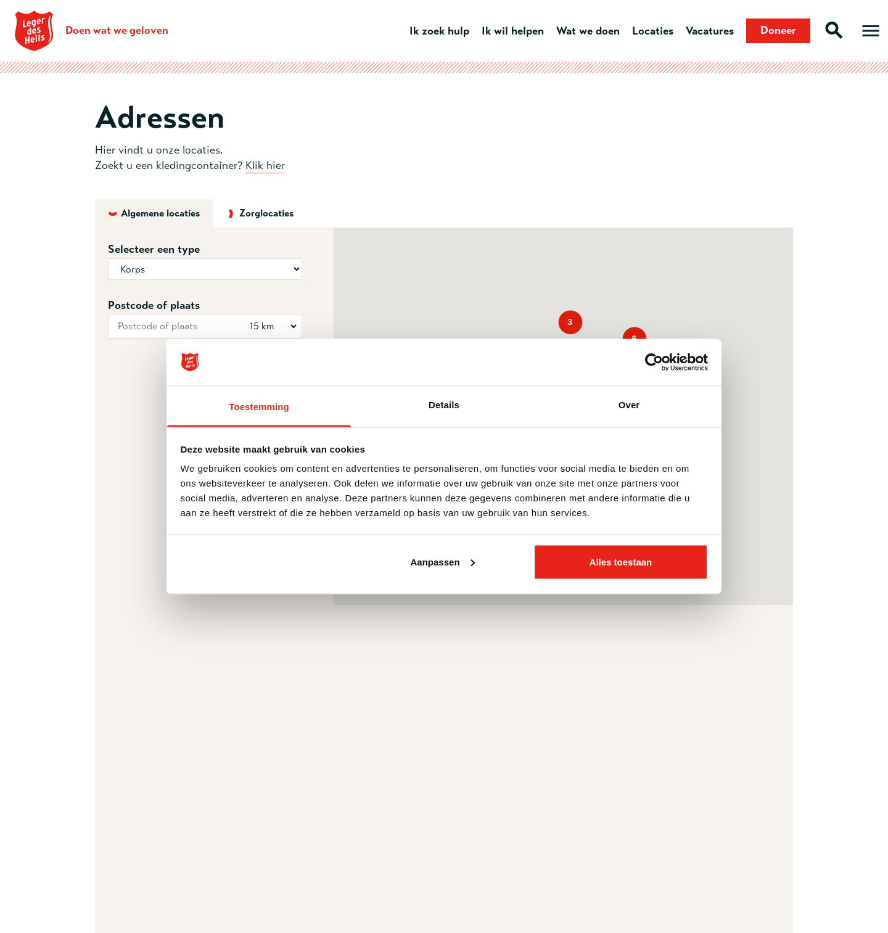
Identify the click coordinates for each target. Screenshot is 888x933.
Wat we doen (588, 31)
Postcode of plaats (154, 305)
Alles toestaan (621, 561)
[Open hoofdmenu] (871, 31)
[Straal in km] (270, 325)
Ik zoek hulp (439, 31)
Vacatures (710, 31)
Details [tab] (444, 405)
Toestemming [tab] (259, 406)
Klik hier (265, 165)
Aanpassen (443, 561)
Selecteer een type (154, 249)
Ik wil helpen (513, 31)
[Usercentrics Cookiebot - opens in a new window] (654, 362)
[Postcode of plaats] (205, 326)
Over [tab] (629, 405)
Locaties (652, 31)
